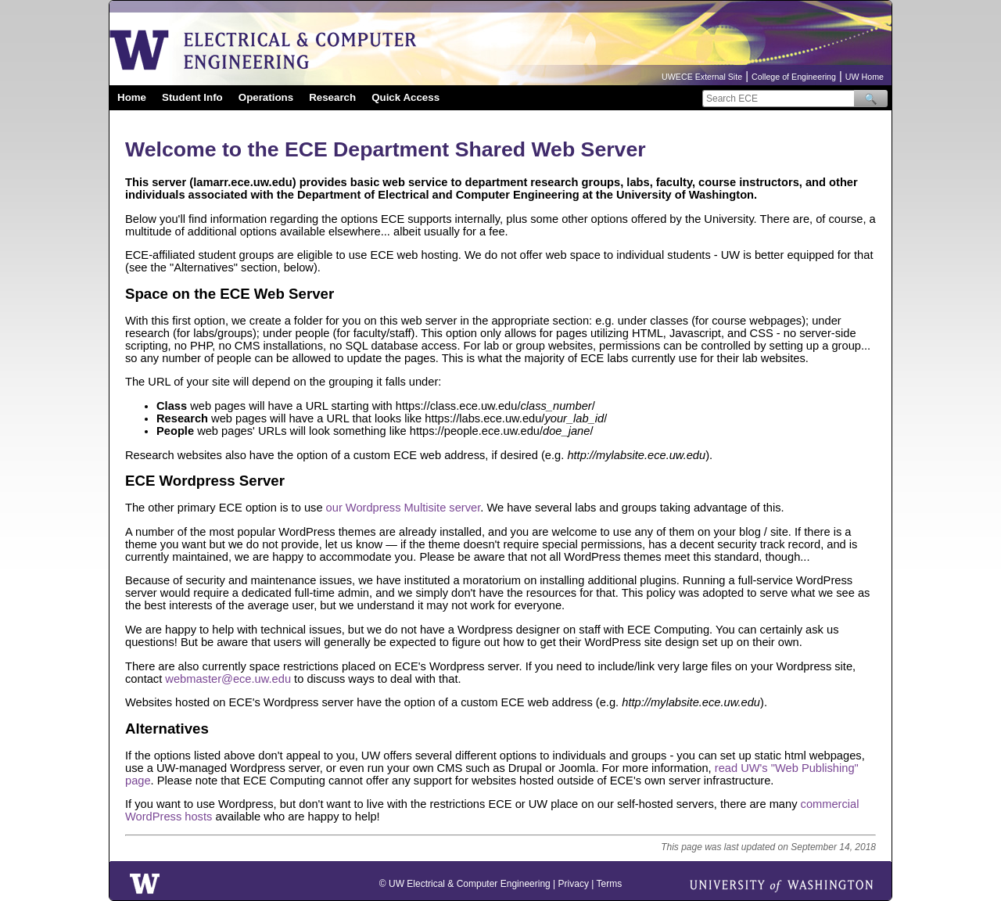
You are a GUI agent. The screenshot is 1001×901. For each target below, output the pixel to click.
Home (131, 97)
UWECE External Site (702, 76)
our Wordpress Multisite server (403, 507)
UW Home (864, 76)
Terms (609, 883)
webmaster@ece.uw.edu (228, 679)
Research (332, 97)
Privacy (573, 883)
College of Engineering (794, 76)
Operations (266, 97)
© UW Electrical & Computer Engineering (465, 883)
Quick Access (405, 97)
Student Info (192, 97)
